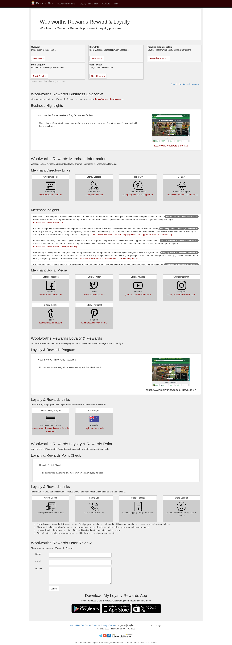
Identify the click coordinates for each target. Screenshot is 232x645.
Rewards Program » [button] (159, 58)
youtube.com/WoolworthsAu (138, 294)
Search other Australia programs (185, 84)
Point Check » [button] (39, 76)
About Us (74, 625)
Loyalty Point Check (89, 4)
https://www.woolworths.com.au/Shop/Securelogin (56, 246)
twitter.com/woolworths (94, 294)
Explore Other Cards (94, 428)
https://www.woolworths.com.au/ (48, 222)
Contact (95, 625)
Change (158, 626)
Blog (116, 4)
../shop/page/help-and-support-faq (137, 194)
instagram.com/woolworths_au (181, 294)
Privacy (103, 625)
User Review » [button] (98, 76)
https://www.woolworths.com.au (109, 99)
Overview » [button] (38, 58)
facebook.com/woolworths (50, 294)
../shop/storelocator (94, 194)
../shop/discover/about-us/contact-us (181, 194)
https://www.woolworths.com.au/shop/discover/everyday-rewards (109, 258)
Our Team (85, 625)
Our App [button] (106, 4)
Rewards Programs (66, 4)
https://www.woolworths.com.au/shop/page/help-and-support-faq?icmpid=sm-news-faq (132, 234)
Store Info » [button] (96, 58)
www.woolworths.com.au (50, 194)
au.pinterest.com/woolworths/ (94, 323)
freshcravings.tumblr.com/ (50, 323)
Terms (112, 625)
